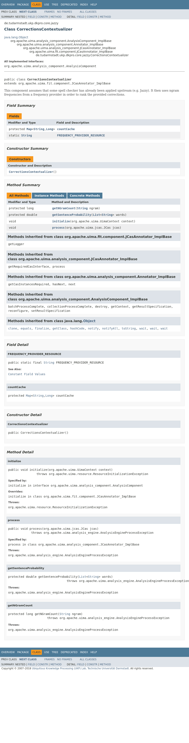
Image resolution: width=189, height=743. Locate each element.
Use (46, 4)
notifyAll (110, 328)
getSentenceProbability (71, 214)
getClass (60, 328)
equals (26, 328)
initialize (61, 221)
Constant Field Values (26, 374)
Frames (49, 11)
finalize (42, 328)
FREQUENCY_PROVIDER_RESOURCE (81, 135)
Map (29, 129)
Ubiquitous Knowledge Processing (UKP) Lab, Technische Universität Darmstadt (80, 668)
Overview (8, 4)
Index (84, 4)
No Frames (64, 11)
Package (23, 4)
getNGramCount (63, 208)
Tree (55, 4)
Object (89, 321)
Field (31, 16)
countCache (66, 129)
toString (129, 328)
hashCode (77, 328)
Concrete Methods (85, 195)
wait (143, 328)
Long (49, 129)
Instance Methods (49, 195)
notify (93, 328)
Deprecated (69, 4)
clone (12, 328)
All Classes (88, 11)
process (58, 227)
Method (56, 16)
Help (93, 4)
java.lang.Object (16, 37)
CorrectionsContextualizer (31, 171)
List (96, 214)
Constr (42, 16)
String (39, 129)
